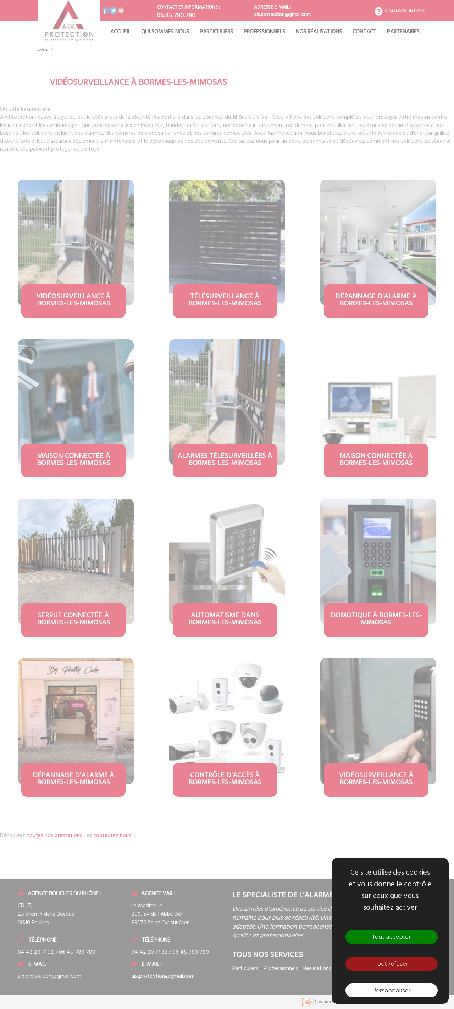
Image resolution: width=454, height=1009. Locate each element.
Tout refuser (392, 963)
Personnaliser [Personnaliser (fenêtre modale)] (391, 990)
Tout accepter (391, 937)
